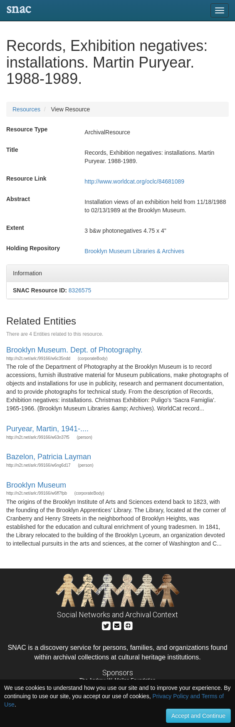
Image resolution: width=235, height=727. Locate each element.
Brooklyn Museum (36, 485)
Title (12, 149)
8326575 (80, 290)
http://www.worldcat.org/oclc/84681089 (134, 181)
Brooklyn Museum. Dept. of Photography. (74, 350)
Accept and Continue (198, 715)
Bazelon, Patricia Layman (48, 457)
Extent (15, 227)
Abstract (18, 199)
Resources (26, 109)
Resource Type (26, 129)
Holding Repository (33, 248)
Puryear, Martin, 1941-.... (47, 429)
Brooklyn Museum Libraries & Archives (134, 251)
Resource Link (26, 178)
